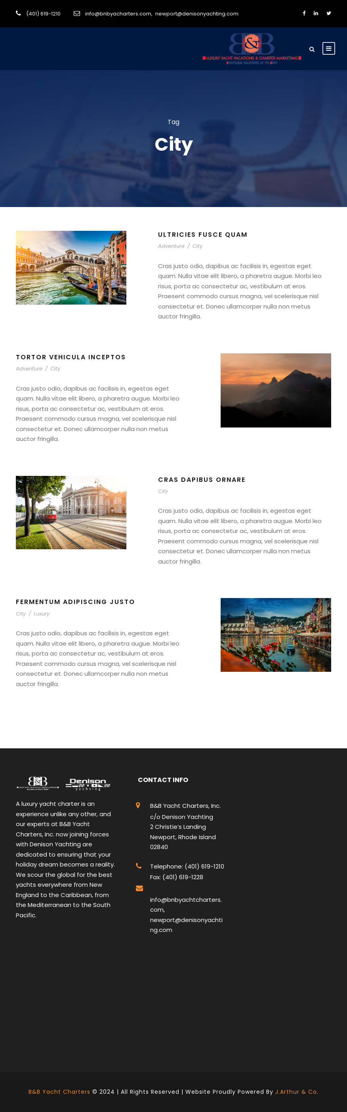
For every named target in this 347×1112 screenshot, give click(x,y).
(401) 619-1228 (182, 877)
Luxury (42, 613)
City (197, 246)
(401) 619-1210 (43, 13)
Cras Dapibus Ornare (202, 479)
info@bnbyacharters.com (118, 13)
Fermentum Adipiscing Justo (75, 601)
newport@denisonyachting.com (196, 13)
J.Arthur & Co (296, 1092)
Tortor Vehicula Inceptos (71, 357)
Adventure (171, 246)
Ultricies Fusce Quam (203, 234)
